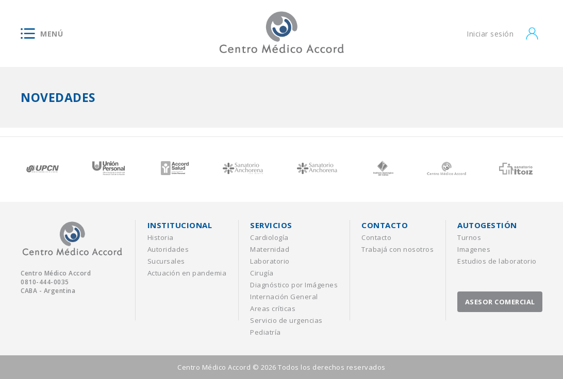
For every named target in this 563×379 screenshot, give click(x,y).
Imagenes (473, 249)
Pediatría (265, 332)
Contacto (376, 237)
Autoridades (168, 249)
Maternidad (269, 249)
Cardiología (269, 237)
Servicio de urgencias (286, 320)
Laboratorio (270, 261)
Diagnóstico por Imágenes (294, 284)
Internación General (284, 296)
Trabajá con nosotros (397, 249)
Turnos (469, 237)
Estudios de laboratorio (497, 261)
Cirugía (262, 273)
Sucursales (166, 261)
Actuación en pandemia (187, 273)
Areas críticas (272, 308)
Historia (160, 237)
